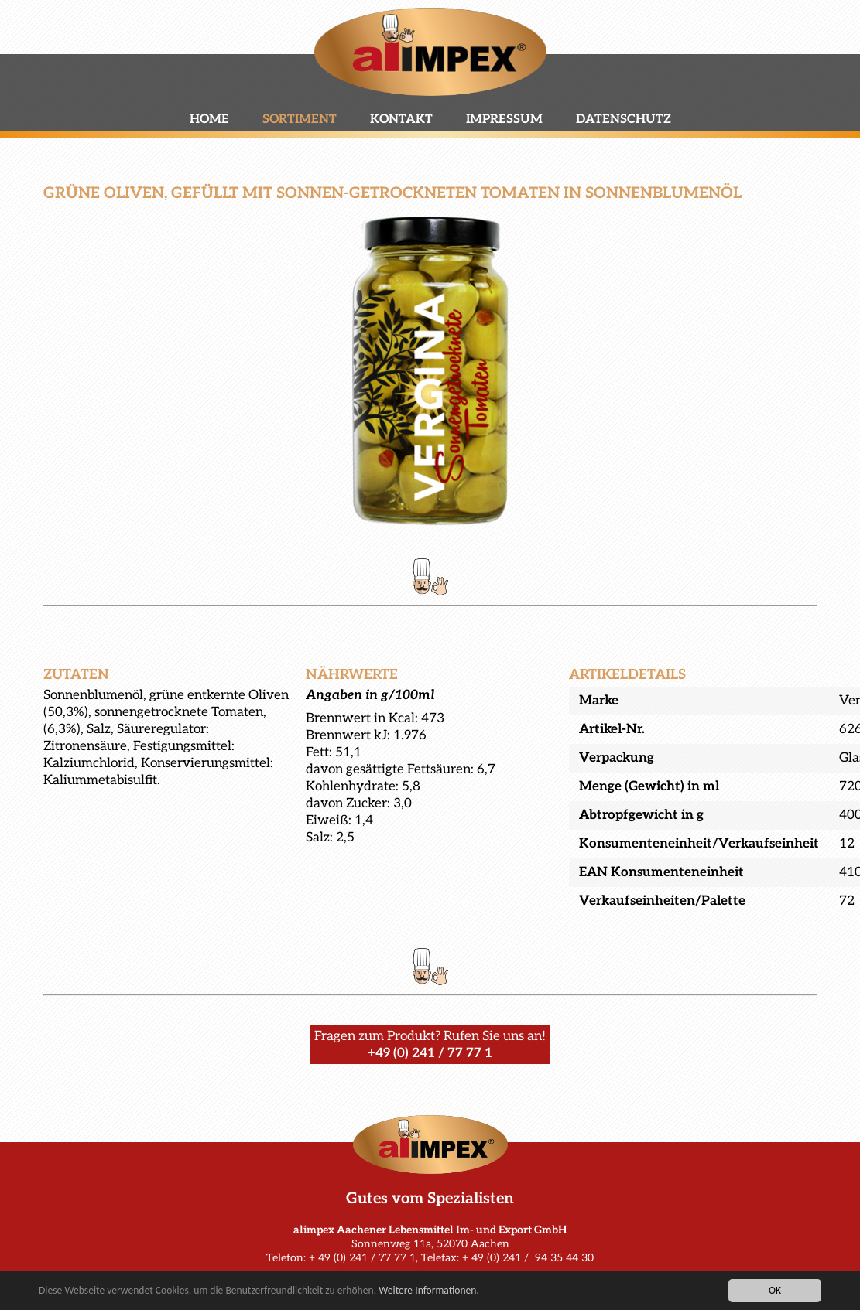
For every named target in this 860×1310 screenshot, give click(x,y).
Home (209, 119)
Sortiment (299, 119)
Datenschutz (623, 119)
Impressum (504, 119)
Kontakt (401, 119)
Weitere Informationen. (429, 1291)
